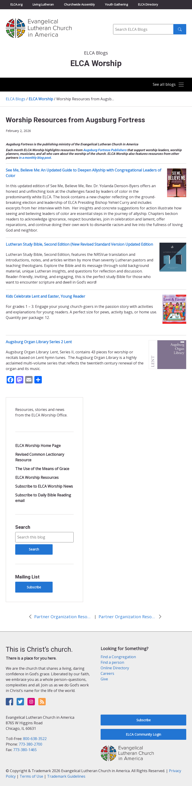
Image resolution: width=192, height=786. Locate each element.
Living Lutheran (43, 4)
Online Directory (115, 667)
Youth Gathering (116, 4)
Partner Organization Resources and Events (63, 616)
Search (22, 527)
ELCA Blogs (15, 98)
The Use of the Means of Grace (42, 468)
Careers (107, 673)
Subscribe (34, 587)
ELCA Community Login (143, 734)
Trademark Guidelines (66, 776)
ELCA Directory (148, 4)
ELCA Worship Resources (37, 477)
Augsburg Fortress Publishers (104, 150)
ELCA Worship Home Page (38, 445)
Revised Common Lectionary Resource (39, 457)
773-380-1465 (25, 749)
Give (104, 679)
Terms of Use (31, 776)
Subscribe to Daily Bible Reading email (43, 497)
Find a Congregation (118, 656)
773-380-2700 (30, 744)
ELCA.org (16, 4)
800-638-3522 (35, 738)
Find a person (112, 662)
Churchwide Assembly (79, 4)
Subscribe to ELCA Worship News (44, 486)
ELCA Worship (41, 98)
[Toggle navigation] (167, 85)
